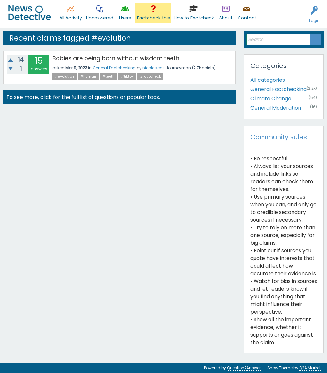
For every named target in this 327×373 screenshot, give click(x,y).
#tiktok (127, 76)
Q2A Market (310, 367)
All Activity (70, 18)
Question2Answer (244, 367)
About (225, 18)
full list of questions (95, 97)
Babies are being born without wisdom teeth (115, 58)
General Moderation (275, 107)
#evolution (64, 76)
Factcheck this (153, 18)
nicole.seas (153, 68)
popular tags (143, 97)
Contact (247, 18)
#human (88, 76)
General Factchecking (114, 68)
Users (125, 18)
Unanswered (99, 18)
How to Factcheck (194, 18)
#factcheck (150, 76)
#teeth (109, 76)
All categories (267, 80)
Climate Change (270, 98)
